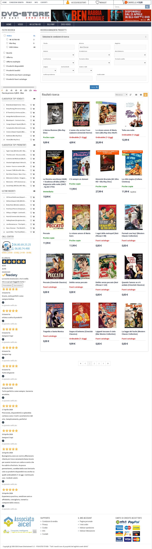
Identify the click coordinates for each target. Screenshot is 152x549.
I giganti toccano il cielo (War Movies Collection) (106, 333)
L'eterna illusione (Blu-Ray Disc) (54, 131)
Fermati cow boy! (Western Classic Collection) (133, 234)
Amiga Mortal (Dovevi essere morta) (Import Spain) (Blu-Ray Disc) (16, 116)
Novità (9, 53)
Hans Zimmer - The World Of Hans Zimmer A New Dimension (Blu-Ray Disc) (16, 228)
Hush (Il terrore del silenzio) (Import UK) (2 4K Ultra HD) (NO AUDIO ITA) (16, 216)
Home (8, 24)
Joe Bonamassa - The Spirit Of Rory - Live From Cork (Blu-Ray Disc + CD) (16, 224)
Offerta (9, 57)
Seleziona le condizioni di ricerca (55, 37)
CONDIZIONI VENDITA (16, 2)
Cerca (94, 87)
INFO (36, 2)
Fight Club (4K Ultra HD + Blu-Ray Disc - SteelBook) (16, 151)
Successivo (18, 285)
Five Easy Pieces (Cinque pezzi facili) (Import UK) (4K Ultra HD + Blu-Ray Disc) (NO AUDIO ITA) (16, 209)
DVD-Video (66, 24)
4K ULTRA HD (35, 24)
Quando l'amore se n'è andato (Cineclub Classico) (133, 284)
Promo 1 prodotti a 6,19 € (132, 151)
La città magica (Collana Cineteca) (132, 180)
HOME (4, 2)
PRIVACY (29, 2)
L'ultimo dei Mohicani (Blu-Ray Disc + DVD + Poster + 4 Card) (16, 159)
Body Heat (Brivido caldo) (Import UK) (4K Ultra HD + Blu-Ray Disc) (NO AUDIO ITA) (16, 205)
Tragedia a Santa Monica (53, 332)
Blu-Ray (51, 24)
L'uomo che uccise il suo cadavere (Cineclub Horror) (80, 131)
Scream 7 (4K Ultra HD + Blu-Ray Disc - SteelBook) (16, 170)
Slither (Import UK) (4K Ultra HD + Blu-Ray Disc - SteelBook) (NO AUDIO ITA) (16, 201)
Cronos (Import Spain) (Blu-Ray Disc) (16, 132)
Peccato (46, 233)
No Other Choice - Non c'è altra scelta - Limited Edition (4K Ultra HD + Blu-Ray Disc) (16, 174)
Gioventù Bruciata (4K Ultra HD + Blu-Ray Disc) (107, 180)
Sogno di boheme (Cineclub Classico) (81, 333)
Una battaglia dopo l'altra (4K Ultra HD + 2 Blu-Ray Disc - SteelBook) (16, 162)
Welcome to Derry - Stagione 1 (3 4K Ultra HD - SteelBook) (16, 178)
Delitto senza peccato (78, 282)
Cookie (45, 528)
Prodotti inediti (13, 70)
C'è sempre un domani (78, 179)
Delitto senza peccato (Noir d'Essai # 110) (107, 284)
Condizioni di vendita (50, 521)
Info (43, 531)
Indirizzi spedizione (87, 528)
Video (20, 24)
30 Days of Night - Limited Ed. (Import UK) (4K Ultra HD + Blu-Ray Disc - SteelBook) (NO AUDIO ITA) (16, 213)
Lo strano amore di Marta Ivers (79, 234)
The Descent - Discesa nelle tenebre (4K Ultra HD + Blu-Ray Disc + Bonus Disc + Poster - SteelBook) (16, 155)
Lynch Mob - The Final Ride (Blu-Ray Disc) (16, 232)
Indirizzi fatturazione (87, 531)
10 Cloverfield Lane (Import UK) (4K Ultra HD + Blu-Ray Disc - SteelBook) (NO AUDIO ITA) (16, 197)
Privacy (45, 525)
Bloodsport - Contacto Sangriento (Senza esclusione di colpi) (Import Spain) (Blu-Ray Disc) (16, 120)
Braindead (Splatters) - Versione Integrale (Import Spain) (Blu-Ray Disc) (16, 105)
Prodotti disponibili (15, 66)
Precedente (7, 285)
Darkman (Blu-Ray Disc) (14, 136)
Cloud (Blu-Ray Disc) (13, 140)
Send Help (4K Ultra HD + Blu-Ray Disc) (16, 186)
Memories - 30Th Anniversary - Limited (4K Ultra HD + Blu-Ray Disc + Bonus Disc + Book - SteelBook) (16, 182)
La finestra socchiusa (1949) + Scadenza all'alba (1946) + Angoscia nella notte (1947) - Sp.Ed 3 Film (55, 183)
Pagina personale (86, 521)
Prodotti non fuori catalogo (18, 75)
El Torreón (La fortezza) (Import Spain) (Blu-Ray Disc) (16, 112)
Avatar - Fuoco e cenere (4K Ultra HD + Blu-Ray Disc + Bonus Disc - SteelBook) (16, 166)
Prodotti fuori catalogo (16, 79)
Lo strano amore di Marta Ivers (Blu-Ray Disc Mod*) (106, 131)
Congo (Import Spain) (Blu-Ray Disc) (16, 124)
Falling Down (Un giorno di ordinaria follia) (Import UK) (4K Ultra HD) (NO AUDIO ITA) (16, 220)
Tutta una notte (128, 130)
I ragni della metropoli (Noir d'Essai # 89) (107, 234)
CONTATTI (44, 2)
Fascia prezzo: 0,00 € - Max (13, 93)
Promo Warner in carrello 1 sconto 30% (107, 152)
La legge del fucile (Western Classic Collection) (133, 333)
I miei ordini (84, 525)
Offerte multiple (13, 62)
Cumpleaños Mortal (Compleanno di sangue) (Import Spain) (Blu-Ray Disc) (16, 128)
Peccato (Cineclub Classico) (55, 282)
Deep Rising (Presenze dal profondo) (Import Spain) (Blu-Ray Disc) (16, 109)
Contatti (45, 534)
